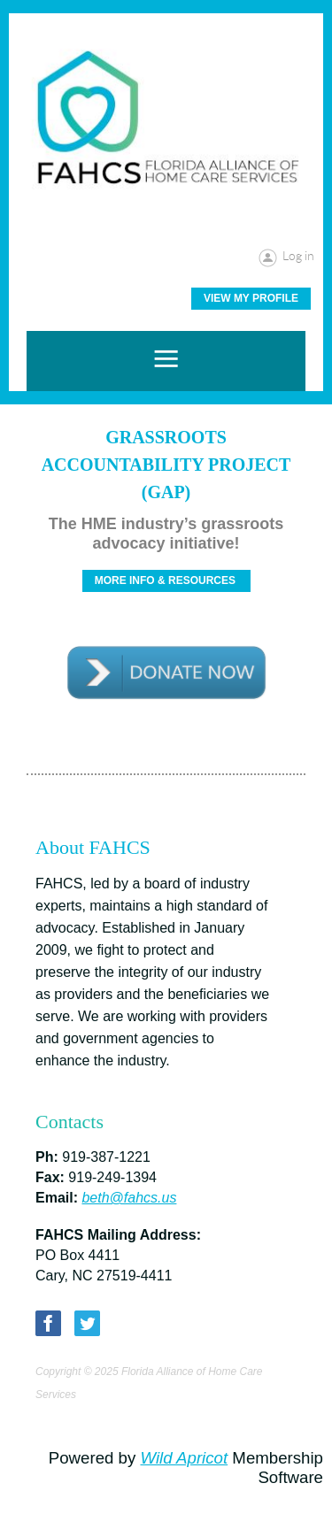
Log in (298, 256)
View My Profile (251, 298)
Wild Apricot (184, 1458)
